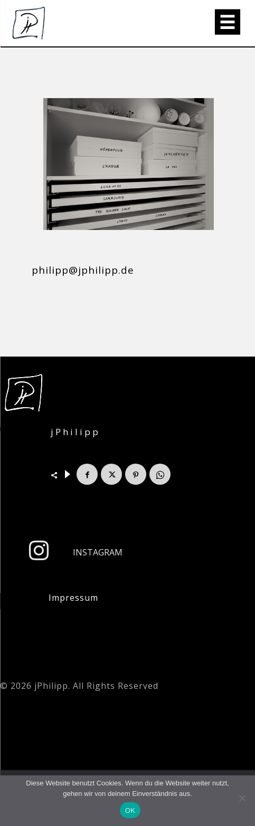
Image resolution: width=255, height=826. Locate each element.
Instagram (97, 553)
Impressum (73, 597)
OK (130, 810)
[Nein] (242, 798)
